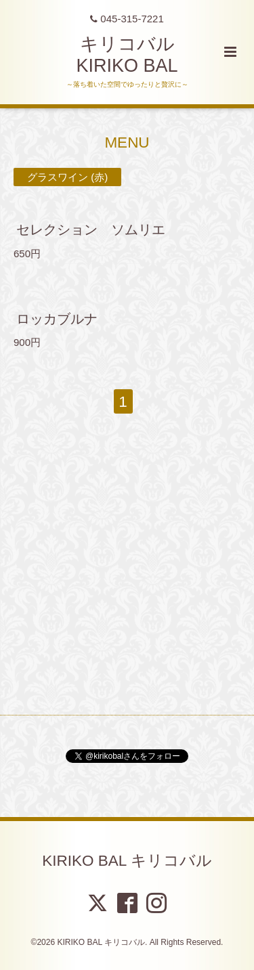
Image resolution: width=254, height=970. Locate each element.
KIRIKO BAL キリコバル (126, 860)
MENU (126, 142)
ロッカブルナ (57, 318)
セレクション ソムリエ (97, 229)
